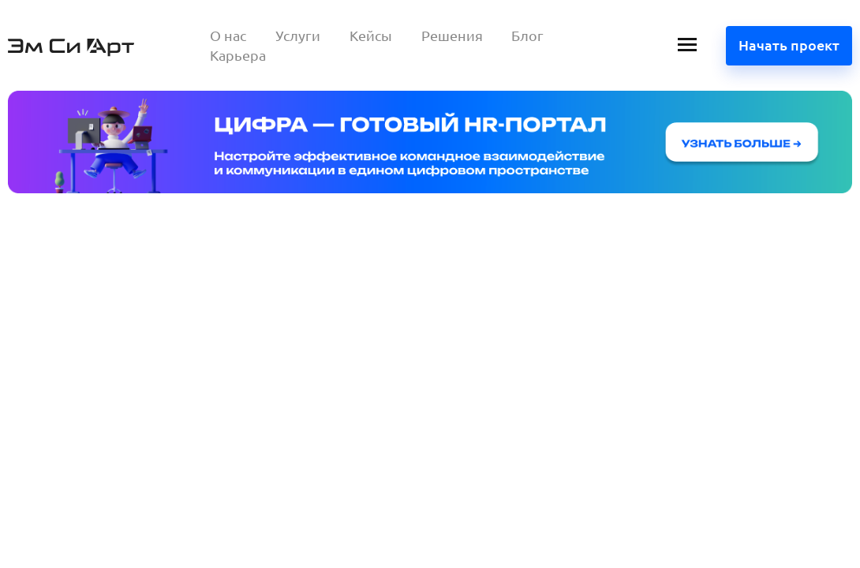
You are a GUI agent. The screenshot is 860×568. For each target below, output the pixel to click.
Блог (527, 35)
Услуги (297, 35)
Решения (452, 35)
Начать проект (788, 45)
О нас (228, 35)
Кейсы (371, 35)
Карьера (238, 55)
